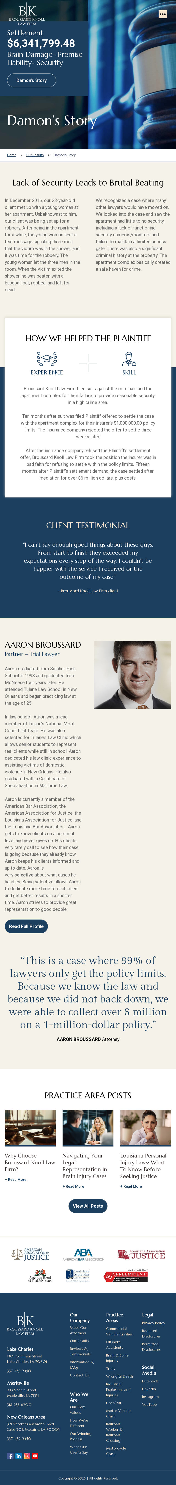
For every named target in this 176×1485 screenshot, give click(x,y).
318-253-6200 (19, 1404)
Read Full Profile (26, 926)
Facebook (150, 1381)
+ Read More (15, 1179)
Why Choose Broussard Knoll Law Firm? (30, 1162)
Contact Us (79, 1375)
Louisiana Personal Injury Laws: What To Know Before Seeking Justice (143, 1166)
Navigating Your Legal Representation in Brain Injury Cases (85, 1166)
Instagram (150, 1396)
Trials (110, 1368)
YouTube (149, 1404)
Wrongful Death (119, 1376)
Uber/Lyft (113, 1402)
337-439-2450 (19, 1370)
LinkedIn (149, 1389)
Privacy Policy (153, 1323)
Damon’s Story (31, 80)
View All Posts (88, 1206)
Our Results (79, 1340)
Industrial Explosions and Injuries (118, 1389)
